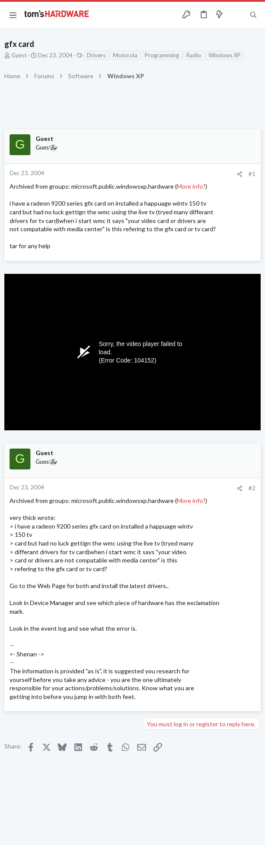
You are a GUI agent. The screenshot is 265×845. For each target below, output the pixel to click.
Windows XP (225, 55)
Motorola (125, 55)
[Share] (239, 174)
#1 (251, 173)
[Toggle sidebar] (236, 14)
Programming (162, 55)
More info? (191, 186)
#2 (251, 488)
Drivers (96, 55)
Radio (193, 55)
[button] (13, 14)
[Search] (253, 15)
